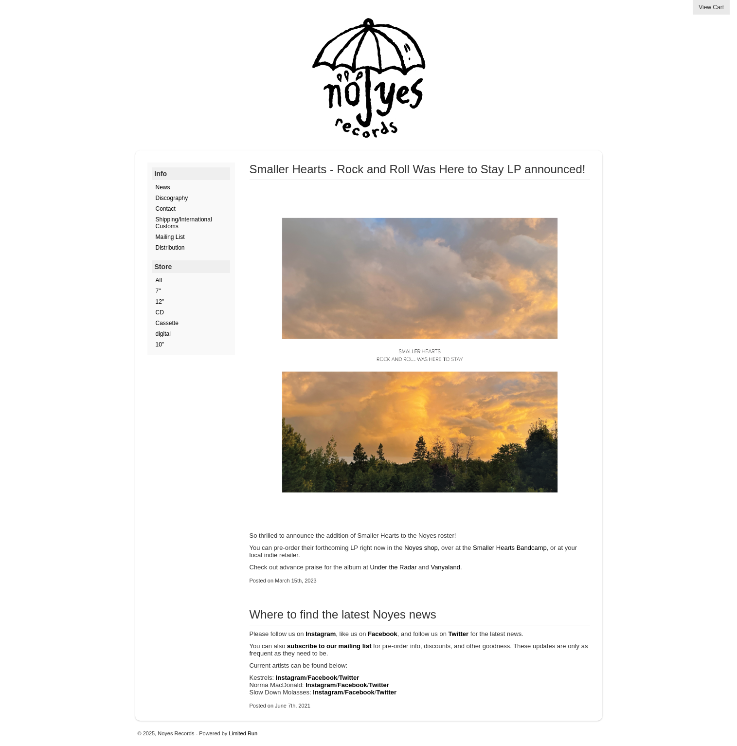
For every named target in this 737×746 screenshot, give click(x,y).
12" (160, 301)
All (159, 280)
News (163, 187)
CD (160, 312)
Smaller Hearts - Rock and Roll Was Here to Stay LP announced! (418, 169)
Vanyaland (445, 567)
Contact (166, 208)
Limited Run (243, 733)
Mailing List (170, 237)
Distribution (170, 247)
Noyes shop (421, 547)
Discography (172, 198)
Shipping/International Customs (184, 223)
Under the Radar (393, 567)
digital (163, 333)
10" (160, 344)
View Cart (711, 7)
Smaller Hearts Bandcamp (510, 547)
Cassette (167, 323)
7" (158, 291)
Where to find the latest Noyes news (343, 614)
